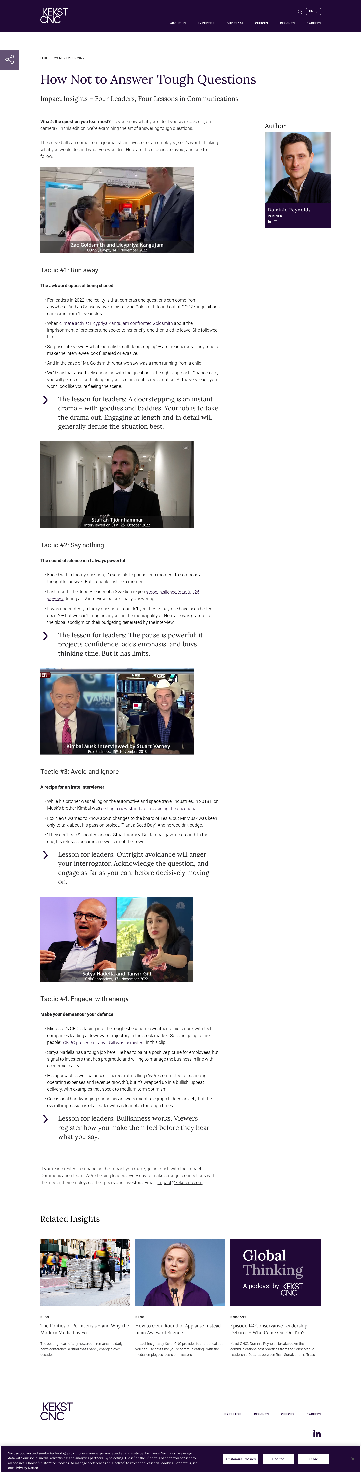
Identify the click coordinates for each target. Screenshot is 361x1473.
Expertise (206, 23)
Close (313, 1459)
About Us (178, 23)
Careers (314, 23)
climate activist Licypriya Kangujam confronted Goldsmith (116, 323)
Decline (278, 1459)
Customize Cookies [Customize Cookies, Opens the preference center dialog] (240, 1459)
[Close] (352, 1458)
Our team (235, 23)
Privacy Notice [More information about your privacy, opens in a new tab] (27, 1468)
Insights (287, 23)
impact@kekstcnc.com (180, 1182)
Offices (261, 23)
